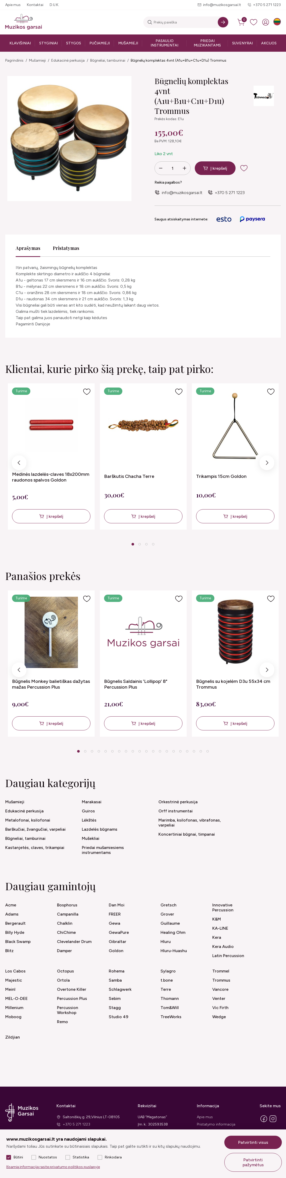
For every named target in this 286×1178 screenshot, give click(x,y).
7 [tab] (119, 751)
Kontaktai (35, 5)
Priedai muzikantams (207, 43)
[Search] (223, 22)
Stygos (73, 43)
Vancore (220, 989)
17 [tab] (187, 751)
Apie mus (13, 5)
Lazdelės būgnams (99, 829)
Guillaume (170, 923)
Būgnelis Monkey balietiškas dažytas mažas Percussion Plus (51, 684)
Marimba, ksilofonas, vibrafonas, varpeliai (189, 823)
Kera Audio (223, 946)
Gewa (114, 923)
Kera (216, 937)
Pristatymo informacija (216, 1124)
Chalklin (64, 923)
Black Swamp (18, 941)
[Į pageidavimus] (87, 392)
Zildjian (12, 1037)
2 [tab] (139, 544)
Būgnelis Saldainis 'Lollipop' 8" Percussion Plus (135, 684)
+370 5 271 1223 (267, 5)
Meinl (10, 989)
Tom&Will (170, 1007)
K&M (216, 919)
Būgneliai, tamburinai (107, 60)
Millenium (14, 1007)
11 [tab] (146, 751)
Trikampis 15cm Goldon (221, 476)
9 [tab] (133, 751)
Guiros (88, 810)
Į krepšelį (218, 168)
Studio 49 (118, 1016)
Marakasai (91, 801)
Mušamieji (128, 43)
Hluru (166, 941)
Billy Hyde (14, 932)
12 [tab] (153, 751)
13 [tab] (160, 751)
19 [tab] (200, 751)
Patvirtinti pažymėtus (253, 1162)
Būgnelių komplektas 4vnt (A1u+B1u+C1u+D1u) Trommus (178, 60)
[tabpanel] (51, 456)
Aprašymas (28, 248)
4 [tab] (153, 544)
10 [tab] (139, 751)
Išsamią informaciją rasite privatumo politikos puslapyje (53, 1167)
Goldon (116, 950)
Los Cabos (15, 971)
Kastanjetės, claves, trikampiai (34, 847)
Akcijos (269, 43)
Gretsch (168, 904)
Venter (218, 998)
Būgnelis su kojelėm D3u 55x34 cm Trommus (233, 684)
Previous (19, 464)
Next (266, 464)
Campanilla (67, 914)
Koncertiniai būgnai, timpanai (186, 834)
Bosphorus (67, 904)
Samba (115, 980)
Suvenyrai (242, 43)
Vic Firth (220, 1007)
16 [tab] (180, 751)
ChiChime (66, 932)
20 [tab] (207, 751)
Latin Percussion (228, 955)
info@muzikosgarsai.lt (222, 5)
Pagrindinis (14, 60)
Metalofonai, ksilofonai (27, 820)
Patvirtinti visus (253, 1142)
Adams (12, 914)
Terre (166, 989)
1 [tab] (133, 544)
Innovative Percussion (222, 907)
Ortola (63, 980)
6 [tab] (112, 751)
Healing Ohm (173, 932)
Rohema (116, 971)
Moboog (13, 1016)
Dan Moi (116, 904)
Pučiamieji (99, 43)
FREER (115, 914)
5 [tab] (105, 751)
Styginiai (48, 43)
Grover (167, 914)
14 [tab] (166, 751)
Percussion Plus (72, 998)
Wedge (219, 1016)
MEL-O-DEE (16, 998)
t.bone (167, 980)
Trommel (220, 971)
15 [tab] (173, 751)
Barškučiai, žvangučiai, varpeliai (35, 829)
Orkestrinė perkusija (178, 801)
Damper (64, 950)
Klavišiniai (20, 43)
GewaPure (119, 932)
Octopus (65, 971)
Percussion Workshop (67, 1010)
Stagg (115, 1007)
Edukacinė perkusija (68, 60)
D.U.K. (54, 5)
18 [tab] (194, 751)
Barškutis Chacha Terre (129, 476)
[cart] (241, 22)
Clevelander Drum (74, 941)
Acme (10, 904)
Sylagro (168, 971)
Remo (62, 1021)
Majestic (13, 980)
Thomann (170, 998)
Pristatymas (66, 248)
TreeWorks (171, 1016)
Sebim (115, 998)
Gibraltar (117, 941)
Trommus (221, 980)
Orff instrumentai (175, 810)
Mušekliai (90, 838)
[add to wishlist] (248, 168)
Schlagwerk (120, 989)
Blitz (9, 950)
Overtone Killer (71, 989)
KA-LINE (220, 928)
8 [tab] (126, 751)
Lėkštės (89, 820)
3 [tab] (146, 544)
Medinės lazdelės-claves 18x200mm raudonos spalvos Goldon (50, 477)
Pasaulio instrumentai (164, 43)
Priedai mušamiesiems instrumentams (103, 850)
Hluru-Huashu (174, 950)
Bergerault (15, 923)
